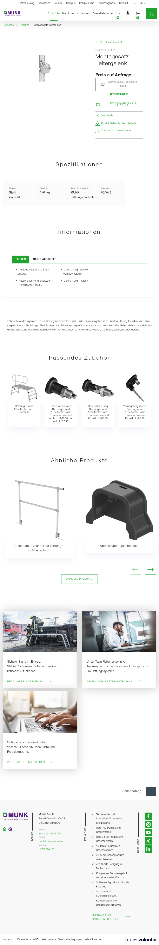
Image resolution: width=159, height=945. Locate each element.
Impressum (9, 939)
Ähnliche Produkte (79, 579)
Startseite (8, 25)
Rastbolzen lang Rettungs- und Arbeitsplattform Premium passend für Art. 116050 (98, 412)
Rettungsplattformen (29, 681)
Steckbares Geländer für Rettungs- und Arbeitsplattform (40, 548)
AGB (36, 939)
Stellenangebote (107, 3)
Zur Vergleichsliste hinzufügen (123, 104)
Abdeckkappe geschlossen (119, 546)
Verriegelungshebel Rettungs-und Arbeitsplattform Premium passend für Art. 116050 (135, 412)
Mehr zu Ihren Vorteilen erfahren (111, 917)
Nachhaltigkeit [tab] (44, 259)
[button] (118, 13)
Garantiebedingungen (69, 939)
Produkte (54, 13)
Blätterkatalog (26, 3)
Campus (70, 3)
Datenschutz (24, 939)
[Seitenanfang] (151, 791)
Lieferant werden (93, 939)
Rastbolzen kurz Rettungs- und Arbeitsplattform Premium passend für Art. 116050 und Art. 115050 (60, 414)
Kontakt (123, 3)
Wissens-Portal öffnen (30, 762)
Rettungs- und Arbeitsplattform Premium (24, 409)
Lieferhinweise (48, 939)
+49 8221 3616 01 (49, 833)
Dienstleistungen (103, 13)
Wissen (85, 13)
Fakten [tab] (21, 259)
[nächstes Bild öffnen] (150, 569)
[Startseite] (10, 14)
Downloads (44, 3)
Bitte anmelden (119, 94)
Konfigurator (70, 13)
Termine (58, 3)
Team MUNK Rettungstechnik (114, 681)
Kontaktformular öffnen (51, 841)
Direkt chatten (46, 849)
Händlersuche (86, 3)
